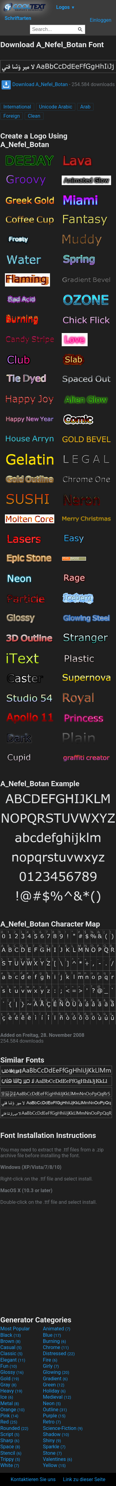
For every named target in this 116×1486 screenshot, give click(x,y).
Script (9, 1434)
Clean (34, 116)
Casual (11, 1347)
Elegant (12, 1360)
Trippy (10, 1459)
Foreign (11, 116)
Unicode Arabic (55, 107)
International (17, 107)
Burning (54, 1341)
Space (10, 1447)
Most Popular (15, 1329)
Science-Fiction (63, 1428)
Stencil (10, 1453)
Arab (85, 107)
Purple (54, 1416)
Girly (51, 1366)
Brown (10, 1341)
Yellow (54, 1465)
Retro (52, 1422)
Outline (55, 1409)
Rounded (14, 1428)
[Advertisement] (58, 1259)
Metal (9, 1403)
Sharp (9, 1440)
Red (8, 1422)
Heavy (11, 1391)
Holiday (54, 1391)
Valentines (57, 1459)
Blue (52, 1335)
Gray (8, 1385)
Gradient (55, 1379)
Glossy (12, 1372)
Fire (50, 1360)
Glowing (56, 1372)
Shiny (52, 1440)
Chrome (56, 1347)
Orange (12, 1409)
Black (10, 1335)
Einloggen (100, 20)
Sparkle (54, 1447)
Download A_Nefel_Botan (34, 84)
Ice (6, 1397)
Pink (9, 1416)
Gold (9, 1379)
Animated (56, 1329)
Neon (52, 1403)
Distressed (59, 1353)
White (9, 1465)
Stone (52, 1453)
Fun (8, 1366)
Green (53, 1385)
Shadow (56, 1434)
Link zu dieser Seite (84, 1479)
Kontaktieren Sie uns (33, 1479)
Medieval (57, 1397)
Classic (11, 1353)
